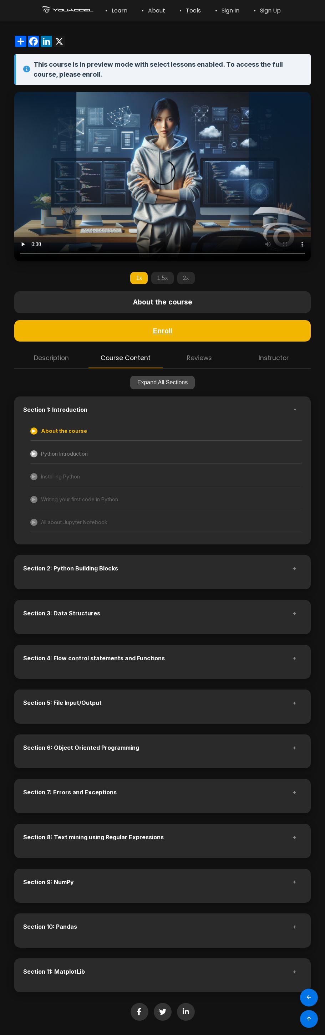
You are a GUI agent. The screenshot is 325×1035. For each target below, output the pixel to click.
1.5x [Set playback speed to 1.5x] (162, 278)
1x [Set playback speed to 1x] (139, 278)
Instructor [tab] (274, 358)
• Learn (116, 10)
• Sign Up (267, 10)
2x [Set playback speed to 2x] (186, 278)
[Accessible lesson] (166, 431)
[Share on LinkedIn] (186, 1012)
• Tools (190, 10)
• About (153, 10)
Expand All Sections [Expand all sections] (162, 382)
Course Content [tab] (126, 358)
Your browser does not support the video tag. (162, 176)
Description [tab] (51, 358)
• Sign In (227, 10)
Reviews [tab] (199, 358)
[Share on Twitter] (163, 1012)
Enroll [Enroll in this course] (162, 331)
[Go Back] (309, 997)
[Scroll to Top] (309, 1019)
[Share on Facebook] (139, 1012)
